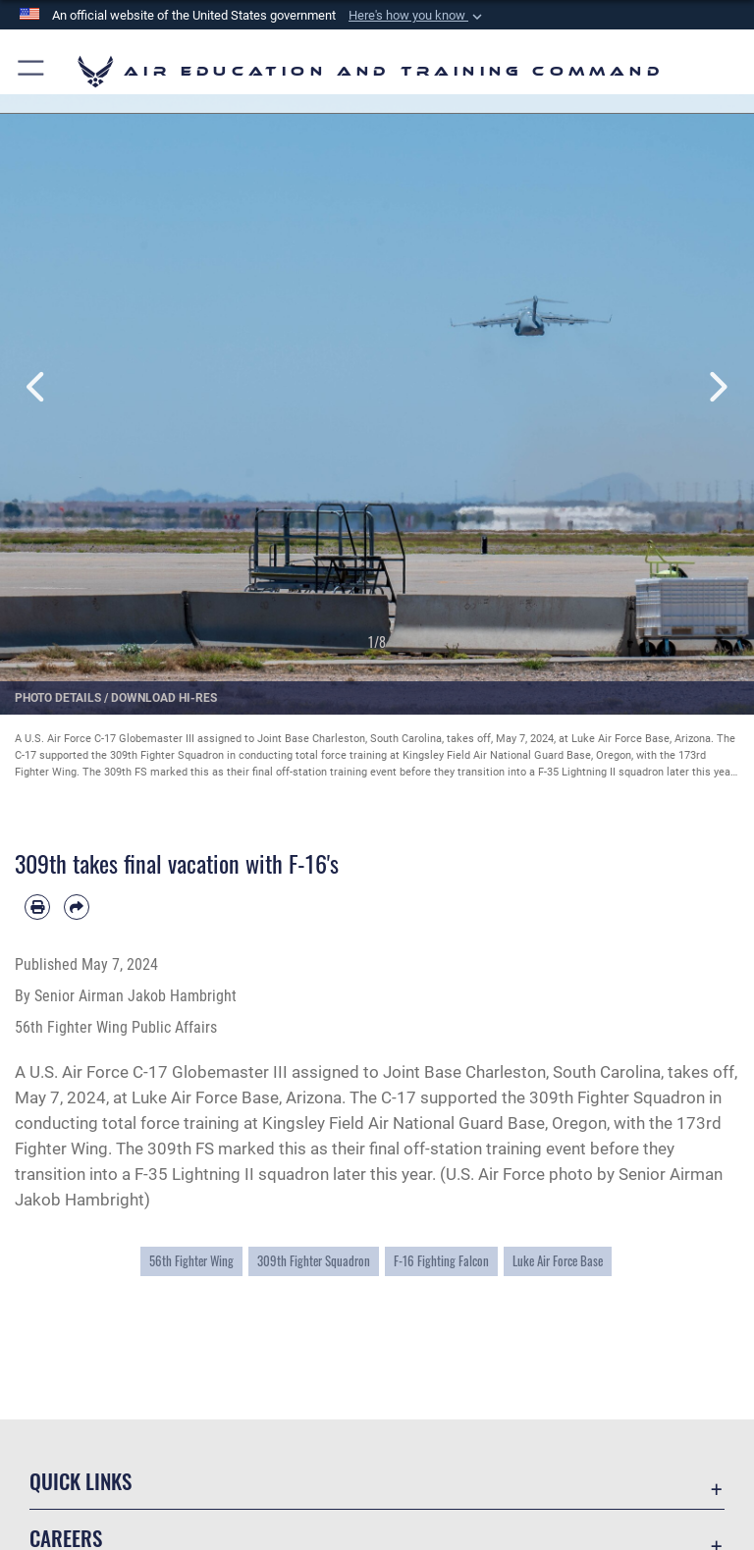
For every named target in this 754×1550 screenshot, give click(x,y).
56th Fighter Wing (191, 1261)
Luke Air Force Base (557, 1261)
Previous (38, 387)
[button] (417, 16)
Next (716, 387)
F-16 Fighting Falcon (441, 1261)
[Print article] (37, 907)
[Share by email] (76, 907)
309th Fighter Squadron (313, 1261)
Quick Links (80, 1481)
